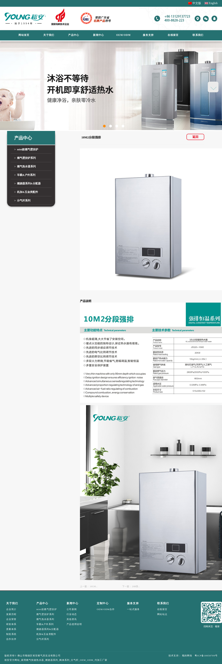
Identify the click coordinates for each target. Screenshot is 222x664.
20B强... (136, 586)
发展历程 (11, 614)
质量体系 (11, 629)
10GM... (94, 586)
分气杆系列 (42, 639)
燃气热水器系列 (45, 619)
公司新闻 (72, 609)
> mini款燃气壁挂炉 (26, 149)
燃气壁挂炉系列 (45, 614)
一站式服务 (133, 609)
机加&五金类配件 (46, 634)
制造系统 (11, 634)
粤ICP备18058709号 (205, 655)
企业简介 (11, 609)
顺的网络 (186, 655)
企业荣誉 (11, 619)
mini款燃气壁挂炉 (46, 609)
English (213, 3)
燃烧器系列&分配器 (47, 629)
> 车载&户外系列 (24, 175)
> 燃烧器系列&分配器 (27, 183)
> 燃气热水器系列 (25, 166)
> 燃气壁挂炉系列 (25, 158)
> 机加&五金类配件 (26, 192)
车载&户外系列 (45, 624)
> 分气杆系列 (22, 200)
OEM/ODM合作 (106, 609)
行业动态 (72, 614)
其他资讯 (72, 619)
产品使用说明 (74, 624)
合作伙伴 (11, 639)
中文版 (197, 3)
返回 (195, 137)
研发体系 (11, 624)
